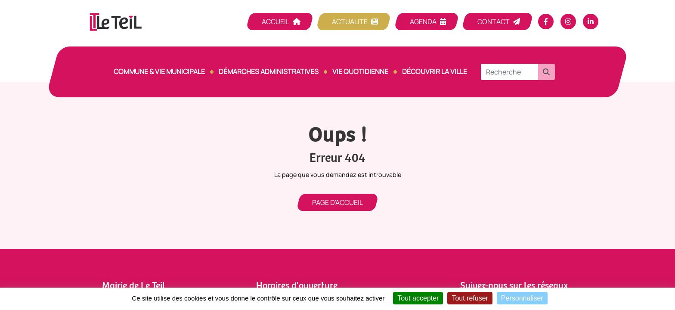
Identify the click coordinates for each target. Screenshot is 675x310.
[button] (546, 72)
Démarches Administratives (269, 71)
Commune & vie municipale (159, 71)
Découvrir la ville (434, 71)
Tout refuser (470, 298)
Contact (493, 21)
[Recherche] (509, 72)
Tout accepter (418, 298)
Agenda (423, 21)
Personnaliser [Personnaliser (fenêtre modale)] (522, 298)
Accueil (275, 21)
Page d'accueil (337, 202)
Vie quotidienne (360, 71)
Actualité (350, 21)
